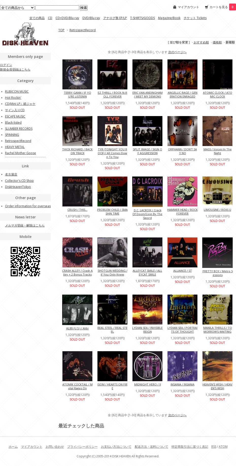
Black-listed (13, 122)
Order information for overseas (28, 206)
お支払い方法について (116, 446)
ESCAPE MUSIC (15, 116)
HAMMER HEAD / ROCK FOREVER (182, 211)
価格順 (217, 42)
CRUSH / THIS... (78, 210)
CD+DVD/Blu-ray (67, 18)
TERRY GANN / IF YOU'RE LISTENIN (77, 94)
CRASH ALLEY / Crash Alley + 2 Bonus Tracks (77, 272)
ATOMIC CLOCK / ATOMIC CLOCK (217, 94)
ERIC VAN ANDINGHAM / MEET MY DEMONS (147, 94)
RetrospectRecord (83, 30)
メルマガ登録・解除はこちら (25, 225)
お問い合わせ (55, 446)
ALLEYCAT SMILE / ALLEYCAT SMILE (147, 272)
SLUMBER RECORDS (18, 128)
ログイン (6, 65)
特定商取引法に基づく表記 (190, 446)
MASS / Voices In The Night (218, 151)
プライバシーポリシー (82, 446)
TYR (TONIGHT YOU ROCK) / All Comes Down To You (112, 153)
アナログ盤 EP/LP (115, 18)
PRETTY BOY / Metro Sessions (218, 273)
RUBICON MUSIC (17, 91)
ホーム (13, 446)
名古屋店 (11, 174)
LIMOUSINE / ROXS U (217, 210)
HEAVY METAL (15, 147)
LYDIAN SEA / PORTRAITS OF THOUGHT (182, 329)
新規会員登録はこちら (15, 69)
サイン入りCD (15, 110)
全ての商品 (37, 18)
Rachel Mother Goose (20, 153)
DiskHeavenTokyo (18, 187)
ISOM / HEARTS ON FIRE (112, 386)
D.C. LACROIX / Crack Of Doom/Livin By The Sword (147, 214)
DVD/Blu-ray (91, 18)
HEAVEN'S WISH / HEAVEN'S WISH (217, 386)
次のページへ (177, 52)
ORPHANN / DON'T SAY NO (182, 151)
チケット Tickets (195, 18)
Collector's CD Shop (19, 181)
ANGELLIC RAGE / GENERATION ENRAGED (182, 94)
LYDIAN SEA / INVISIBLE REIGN (147, 329)
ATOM (223, 446)
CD (50, 18)
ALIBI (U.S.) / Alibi (77, 328)
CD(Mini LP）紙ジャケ (20, 104)
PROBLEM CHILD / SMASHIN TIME (112, 211)
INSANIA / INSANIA (182, 384)
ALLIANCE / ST (182, 270)
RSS (213, 446)
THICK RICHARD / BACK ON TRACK (77, 151)
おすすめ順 (201, 42)
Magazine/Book (169, 18)
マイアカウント (188, 7)
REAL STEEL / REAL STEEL (112, 329)
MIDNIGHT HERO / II (147, 384)
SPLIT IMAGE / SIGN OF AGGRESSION (147, 151)
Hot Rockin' (13, 97)
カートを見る (223, 7)
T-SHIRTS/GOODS (142, 18)
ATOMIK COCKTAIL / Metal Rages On (77, 386)
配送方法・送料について (151, 446)
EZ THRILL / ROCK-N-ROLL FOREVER (112, 94)
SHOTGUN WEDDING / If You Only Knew (112, 272)
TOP (61, 30)
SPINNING (12, 135)
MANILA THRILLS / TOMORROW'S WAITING (217, 329)
